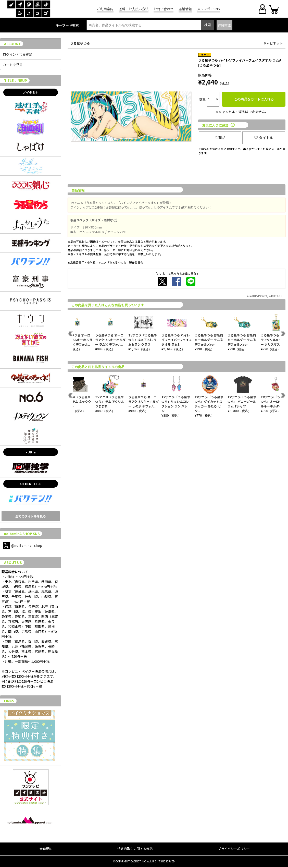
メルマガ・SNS (208, 8)
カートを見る (13, 64)
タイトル (263, 138)
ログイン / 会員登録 (17, 54)
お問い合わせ (163, 8)
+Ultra (31, 452)
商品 (220, 138)
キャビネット (273, 43)
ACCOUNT (12, 43)
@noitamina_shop (22, 545)
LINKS (9, 701)
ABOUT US (13, 562)
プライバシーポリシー (234, 848)
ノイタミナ (30, 92)
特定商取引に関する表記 (135, 848)
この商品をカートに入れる (254, 99)
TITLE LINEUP (15, 80)
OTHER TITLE (30, 483)
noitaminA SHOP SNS (22, 533)
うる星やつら (80, 43)
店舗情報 (185, 8)
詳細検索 (224, 25)
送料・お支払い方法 (133, 8)
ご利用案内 (105, 8)
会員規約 (46, 848)
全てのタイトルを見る (30, 516)
